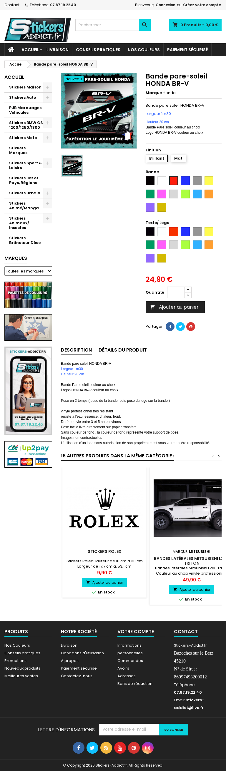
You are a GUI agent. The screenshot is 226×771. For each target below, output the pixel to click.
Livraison (57, 50)
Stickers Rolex (105, 551)
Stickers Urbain (24, 193)
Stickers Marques (18, 150)
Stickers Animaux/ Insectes (19, 222)
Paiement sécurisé (187, 50)
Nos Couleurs (144, 50)
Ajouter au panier (174, 307)
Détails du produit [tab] (123, 350)
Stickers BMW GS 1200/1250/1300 (26, 125)
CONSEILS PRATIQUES (98, 50)
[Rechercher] (113, 25)
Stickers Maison (25, 87)
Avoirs (123, 668)
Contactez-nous (76, 676)
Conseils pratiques (22, 653)
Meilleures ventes (21, 676)
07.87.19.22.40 (63, 4)
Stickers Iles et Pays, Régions (23, 180)
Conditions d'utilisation (82, 653)
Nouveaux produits (22, 668)
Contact (11, 4)
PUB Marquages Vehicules (25, 110)
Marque (154, 93)
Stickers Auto (22, 97)
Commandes (130, 660)
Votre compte (135, 631)
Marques (15, 258)
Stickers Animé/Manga (24, 205)
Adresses (126, 676)
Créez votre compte (202, 4)
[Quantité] (176, 292)
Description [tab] (76, 350)
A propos (70, 660)
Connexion (165, 4)
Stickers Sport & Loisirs (25, 165)
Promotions (15, 660)
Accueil (30, 50)
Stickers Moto (23, 138)
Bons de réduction (134, 683)
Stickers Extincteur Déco (25, 240)
